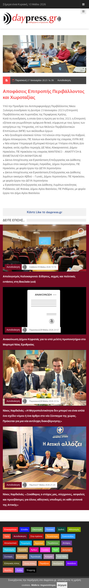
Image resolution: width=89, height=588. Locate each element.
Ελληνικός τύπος (11, 563)
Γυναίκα (45, 549)
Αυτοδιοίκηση (64, 80)
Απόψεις (67, 543)
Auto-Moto (62, 556)
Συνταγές (8, 556)
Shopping (31, 570)
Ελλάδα (24, 529)
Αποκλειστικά (10, 543)
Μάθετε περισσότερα (43, 585)
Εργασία (22, 549)
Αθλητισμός (74, 529)
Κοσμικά (49, 556)
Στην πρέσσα (36, 536)
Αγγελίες (8, 570)
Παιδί (55, 549)
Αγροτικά (39, 543)
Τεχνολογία (35, 556)
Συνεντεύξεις (68, 536)
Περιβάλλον (53, 543)
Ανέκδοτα (71, 563)
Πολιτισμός (9, 549)
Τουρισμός (26, 543)
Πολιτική (50, 529)
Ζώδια (19, 570)
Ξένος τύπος (29, 563)
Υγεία (6, 536)
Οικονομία (37, 529)
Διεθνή (61, 529)
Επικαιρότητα (10, 529)
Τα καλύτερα (52, 536)
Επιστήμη (21, 556)
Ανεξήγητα (58, 563)
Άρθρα (34, 549)
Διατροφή (66, 549)
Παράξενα (44, 563)
